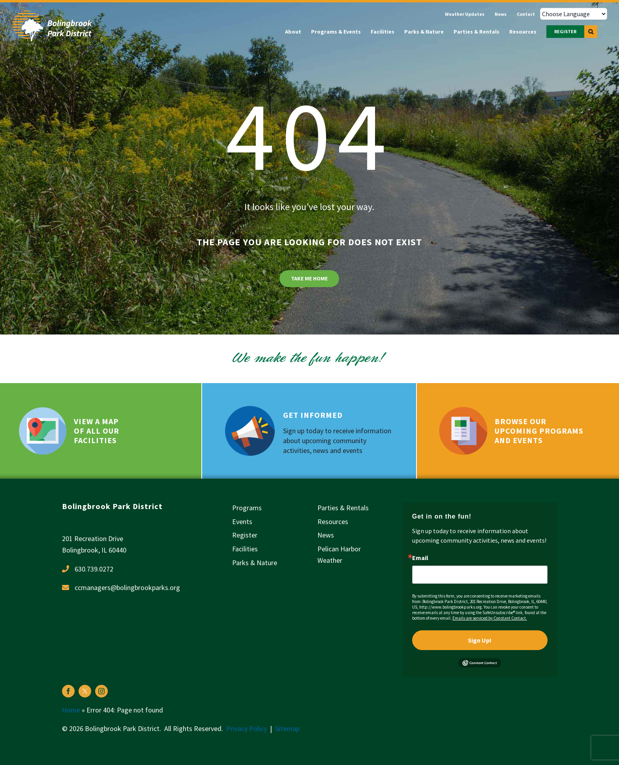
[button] (590, 31)
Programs (247, 507)
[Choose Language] (573, 14)
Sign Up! (479, 640)
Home (71, 709)
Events (242, 521)
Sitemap (287, 728)
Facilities (245, 548)
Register (244, 534)
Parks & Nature (254, 562)
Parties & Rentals (343, 507)
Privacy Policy (246, 728)
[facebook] (68, 691)
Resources (332, 521)
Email (420, 557)
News (325, 534)
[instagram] (101, 691)
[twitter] (85, 691)
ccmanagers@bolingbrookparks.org (127, 587)
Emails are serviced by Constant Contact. (489, 618)
